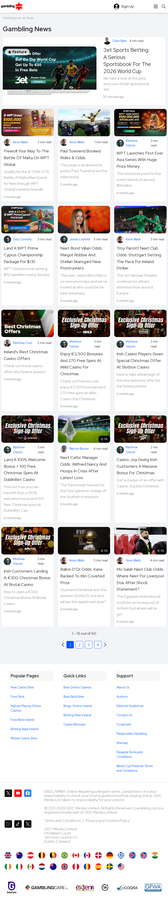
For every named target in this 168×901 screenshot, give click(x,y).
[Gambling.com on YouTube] (18, 803)
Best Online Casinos (77, 687)
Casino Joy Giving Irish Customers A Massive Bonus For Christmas (137, 466)
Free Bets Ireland (22, 720)
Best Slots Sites (73, 697)
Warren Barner (79, 449)
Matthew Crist (22, 343)
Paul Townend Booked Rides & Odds (80, 154)
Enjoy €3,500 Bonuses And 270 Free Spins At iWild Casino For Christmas (81, 363)
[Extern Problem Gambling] (85, 888)
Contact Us (124, 715)
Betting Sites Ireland (77, 715)
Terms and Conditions (62, 820)
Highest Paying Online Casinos (26, 708)
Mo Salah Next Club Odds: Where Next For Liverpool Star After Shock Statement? (140, 579)
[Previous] (105, 645)
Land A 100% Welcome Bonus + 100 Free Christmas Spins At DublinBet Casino (24, 469)
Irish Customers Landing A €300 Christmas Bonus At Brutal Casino (27, 577)
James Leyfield (79, 239)
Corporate (124, 724)
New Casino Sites (22, 687)
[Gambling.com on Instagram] (8, 833)
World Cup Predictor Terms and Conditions (135, 768)
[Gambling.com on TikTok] (18, 833)
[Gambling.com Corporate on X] (27, 833)
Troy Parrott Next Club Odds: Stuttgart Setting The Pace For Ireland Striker (139, 258)
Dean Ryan (120, 41)
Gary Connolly (22, 239)
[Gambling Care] (46, 888)
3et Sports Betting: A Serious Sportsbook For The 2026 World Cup (127, 60)
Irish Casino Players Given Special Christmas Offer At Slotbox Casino (140, 360)
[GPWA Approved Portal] (153, 888)
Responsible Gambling (132, 734)
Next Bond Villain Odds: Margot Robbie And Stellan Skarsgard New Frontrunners (81, 258)
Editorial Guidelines (130, 706)
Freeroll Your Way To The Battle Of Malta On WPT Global (26, 157)
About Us (123, 687)
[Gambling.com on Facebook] (27, 803)
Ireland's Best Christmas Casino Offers (26, 355)
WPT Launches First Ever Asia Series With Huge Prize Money (140, 159)
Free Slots (17, 697)
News (29, 18)
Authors (122, 697)
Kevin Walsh (20, 142)
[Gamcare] (11, 887)
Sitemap (122, 743)
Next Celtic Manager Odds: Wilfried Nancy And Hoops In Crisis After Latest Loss (83, 467)
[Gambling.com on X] (8, 803)
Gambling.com (12, 18)
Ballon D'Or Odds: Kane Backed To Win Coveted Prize (82, 576)
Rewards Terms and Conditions (130, 754)
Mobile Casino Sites (24, 738)
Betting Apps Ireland (24, 729)
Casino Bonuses (74, 724)
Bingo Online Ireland (77, 706)
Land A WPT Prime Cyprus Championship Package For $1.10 (23, 254)
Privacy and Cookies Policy (107, 820)
